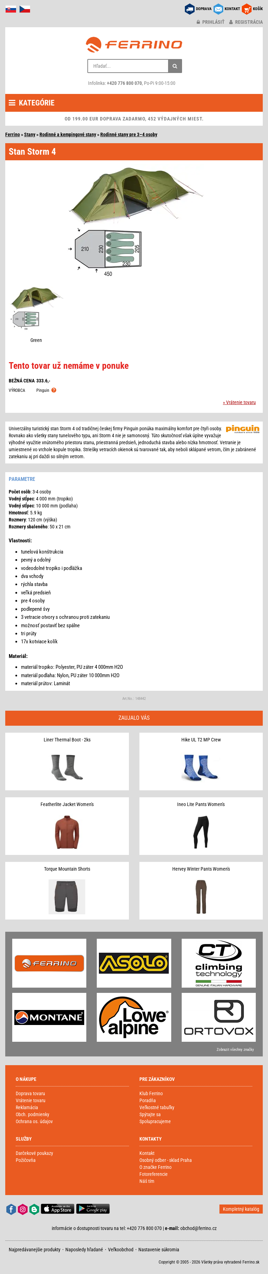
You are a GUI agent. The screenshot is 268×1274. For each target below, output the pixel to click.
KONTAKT (232, 9)
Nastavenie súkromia (158, 1249)
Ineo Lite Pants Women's (201, 804)
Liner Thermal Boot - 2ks (67, 739)
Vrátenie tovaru (30, 1100)
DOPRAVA (204, 9)
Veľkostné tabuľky (156, 1107)
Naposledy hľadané (84, 1249)
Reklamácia (27, 1107)
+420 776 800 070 (124, 83)
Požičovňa (26, 1160)
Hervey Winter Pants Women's (201, 869)
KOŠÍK (258, 9)
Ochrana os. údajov (34, 1121)
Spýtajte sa (150, 1114)
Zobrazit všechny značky (235, 1049)
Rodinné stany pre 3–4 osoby (128, 134)
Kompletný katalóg (241, 1209)
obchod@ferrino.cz (198, 1228)
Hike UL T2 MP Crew (201, 739)
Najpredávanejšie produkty (34, 1249)
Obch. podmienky (32, 1114)
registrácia (246, 22)
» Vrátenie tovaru (239, 402)
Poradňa (147, 1100)
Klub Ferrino (151, 1093)
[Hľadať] (175, 66)
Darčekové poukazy (34, 1153)
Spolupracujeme (155, 1121)
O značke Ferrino (155, 1167)
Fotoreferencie (153, 1174)
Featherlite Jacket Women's (67, 804)
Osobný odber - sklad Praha (165, 1160)
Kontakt (146, 1153)
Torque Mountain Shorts (67, 869)
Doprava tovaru (30, 1093)
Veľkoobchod (120, 1249)
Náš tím (146, 1181)
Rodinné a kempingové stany (67, 134)
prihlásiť (211, 22)
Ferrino (12, 134)
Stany (29, 134)
